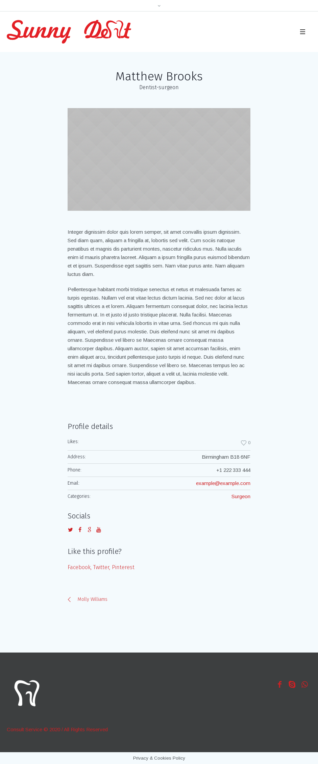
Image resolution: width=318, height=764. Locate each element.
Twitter (101, 567)
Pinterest (123, 567)
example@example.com (223, 483)
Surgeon (240, 496)
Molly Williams (92, 599)
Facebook (79, 567)
